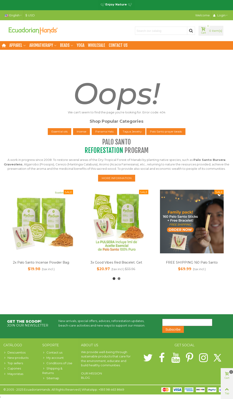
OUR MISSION (91, 373)
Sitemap (50, 378)
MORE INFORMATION (117, 178)
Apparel (15, 45)
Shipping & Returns (52, 370)
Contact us (118, 45)
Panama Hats (104, 131)
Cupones (12, 368)
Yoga (80, 45)
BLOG (85, 377)
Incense (81, 131)
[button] (114, 278)
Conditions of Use (57, 363)
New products (15, 358)
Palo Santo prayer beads (166, 131)
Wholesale (96, 45)
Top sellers (13, 363)
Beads (65, 45)
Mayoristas (13, 374)
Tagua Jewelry (132, 131)
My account (53, 358)
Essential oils (59, 131)
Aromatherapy (41, 45)
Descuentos (14, 352)
